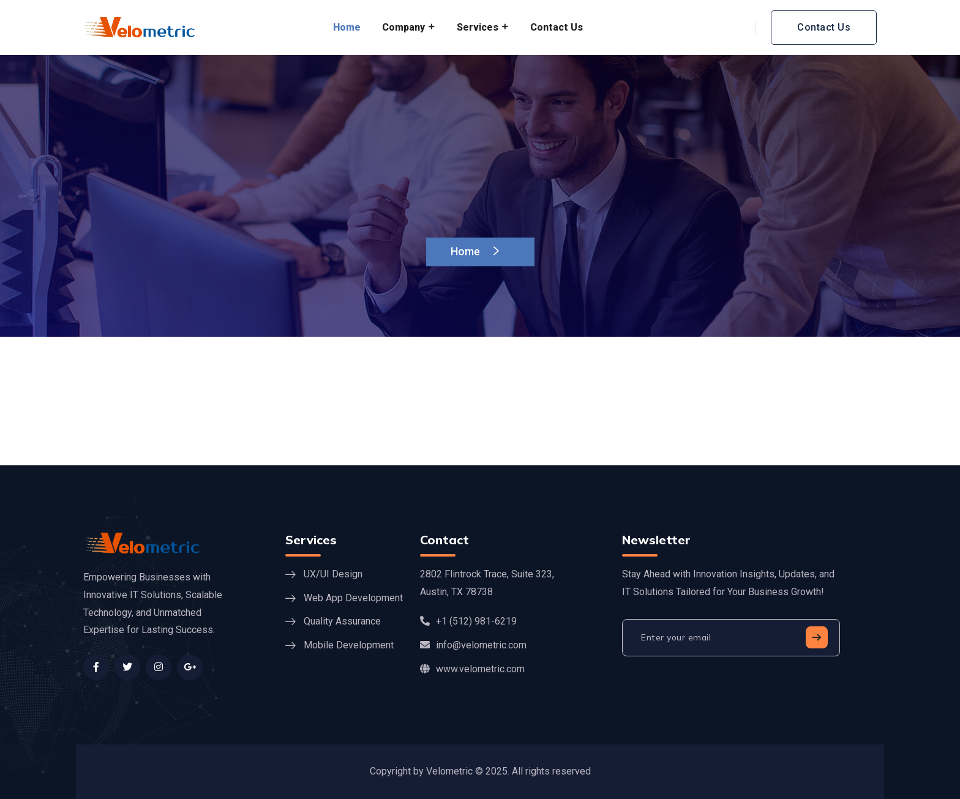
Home (347, 27)
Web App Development (353, 598)
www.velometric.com (472, 669)
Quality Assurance (342, 621)
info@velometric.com (473, 645)
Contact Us (556, 27)
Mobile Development (349, 645)
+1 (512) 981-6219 (468, 621)
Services (477, 27)
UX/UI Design (333, 574)
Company (403, 27)
